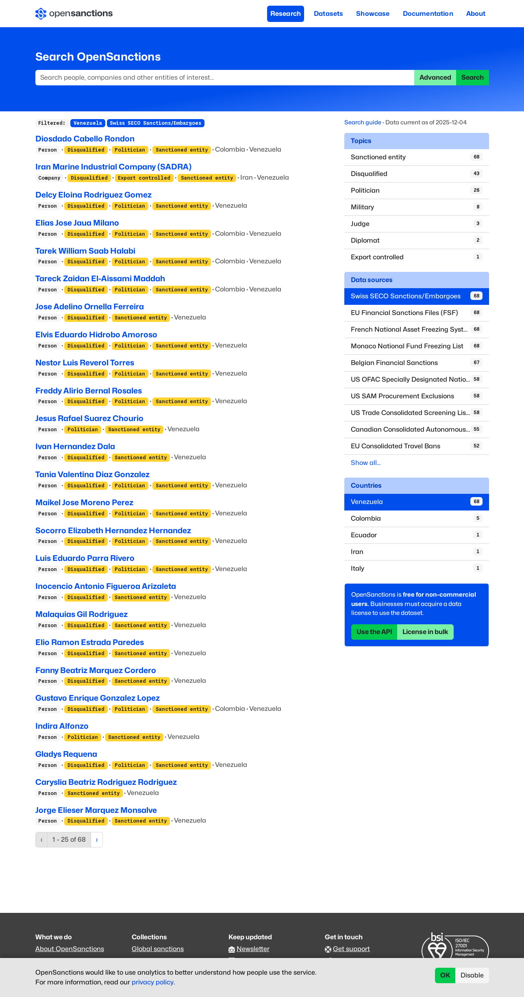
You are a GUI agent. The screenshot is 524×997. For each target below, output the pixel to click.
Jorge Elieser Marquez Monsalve (96, 810)
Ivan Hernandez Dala (75, 446)
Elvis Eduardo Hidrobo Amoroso (96, 334)
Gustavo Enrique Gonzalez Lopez (97, 698)
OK (445, 975)
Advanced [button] (435, 77)
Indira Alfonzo (62, 726)
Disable (472, 975)
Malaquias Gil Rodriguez (81, 614)
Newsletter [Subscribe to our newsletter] (253, 949)
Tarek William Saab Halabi (85, 251)
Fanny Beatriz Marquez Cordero (95, 670)
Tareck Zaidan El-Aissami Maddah (100, 278)
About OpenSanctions (69, 949)
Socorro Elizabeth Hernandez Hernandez (113, 530)
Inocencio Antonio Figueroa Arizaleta (105, 586)
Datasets (328, 13)
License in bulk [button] (425, 632)
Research (285, 13)
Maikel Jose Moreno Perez (84, 502)
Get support (351, 949)
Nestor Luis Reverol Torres (84, 362)
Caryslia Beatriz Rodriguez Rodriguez (106, 782)
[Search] (225, 77)
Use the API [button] (374, 632)
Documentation (428, 13)
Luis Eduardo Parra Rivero (85, 558)
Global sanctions (158, 949)
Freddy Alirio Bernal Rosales (88, 390)
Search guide (362, 122)
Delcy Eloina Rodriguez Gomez (93, 195)
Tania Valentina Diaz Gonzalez (92, 474)
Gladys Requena (66, 754)
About (476, 13)
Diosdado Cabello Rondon (85, 138)
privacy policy (153, 982)
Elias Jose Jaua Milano (77, 223)
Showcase (372, 13)
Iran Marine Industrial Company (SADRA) (113, 167)
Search (472, 77)
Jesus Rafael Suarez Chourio (89, 418)
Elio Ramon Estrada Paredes (89, 642)
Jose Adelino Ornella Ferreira (89, 306)
